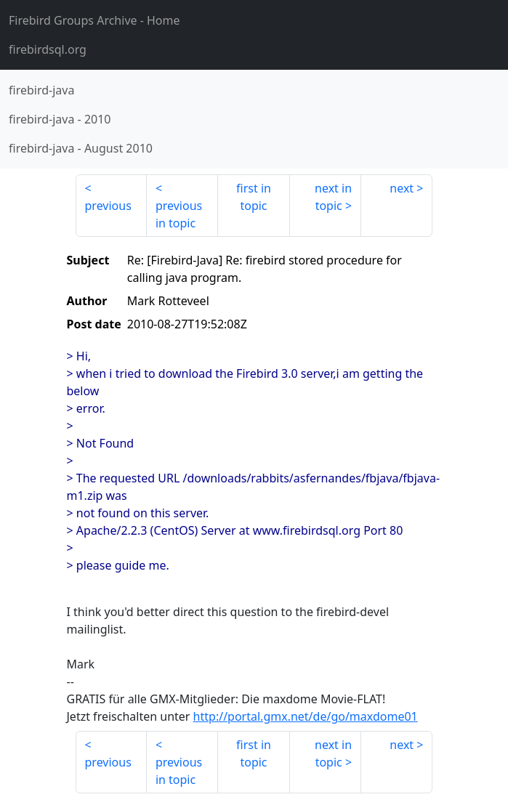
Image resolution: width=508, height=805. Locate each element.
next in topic (333, 197)
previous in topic (179, 214)
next (402, 188)
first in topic (253, 197)
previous (108, 206)
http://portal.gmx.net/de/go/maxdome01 (305, 716)
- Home (94, 20)
